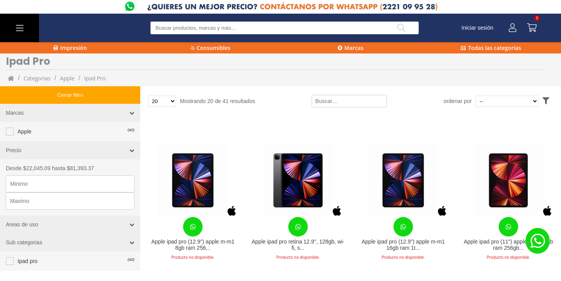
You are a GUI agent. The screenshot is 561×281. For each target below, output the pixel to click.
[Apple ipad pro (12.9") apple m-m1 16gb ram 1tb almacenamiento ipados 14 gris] (403, 180)
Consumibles (211, 48)
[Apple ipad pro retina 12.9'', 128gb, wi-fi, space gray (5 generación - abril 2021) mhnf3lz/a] (298, 180)
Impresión (70, 48)
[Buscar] (401, 27)
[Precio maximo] (70, 183)
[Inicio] (11, 78)
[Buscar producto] (284, 27)
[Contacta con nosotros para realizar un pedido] (193, 227)
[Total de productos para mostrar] (162, 101)
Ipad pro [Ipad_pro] (95, 78)
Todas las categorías (490, 48)
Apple (67, 78)
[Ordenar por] (521, 101)
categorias (36, 78)
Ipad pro (27, 243)
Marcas (350, 48)
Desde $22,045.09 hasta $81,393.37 (50, 151)
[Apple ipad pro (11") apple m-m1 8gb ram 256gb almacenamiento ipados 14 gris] (508, 180)
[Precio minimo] (70, 166)
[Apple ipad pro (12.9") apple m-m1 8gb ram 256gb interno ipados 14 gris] (192, 180)
